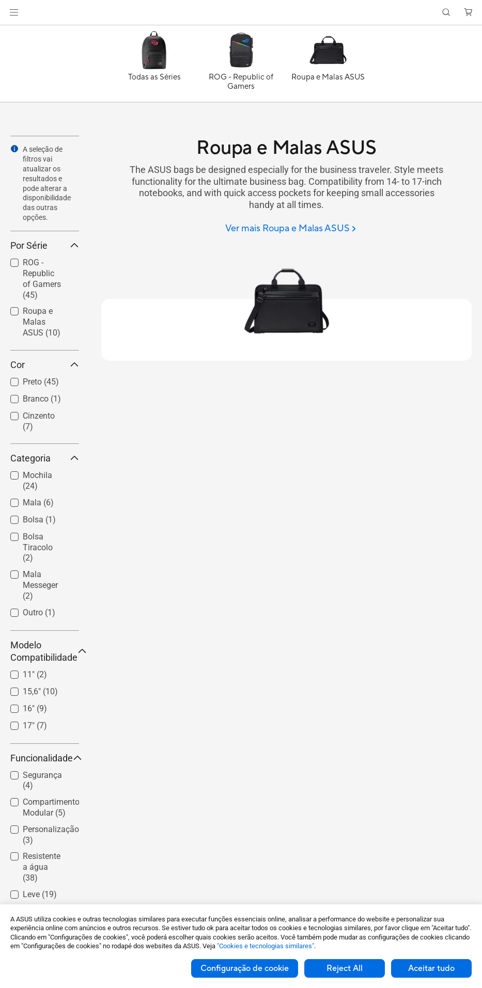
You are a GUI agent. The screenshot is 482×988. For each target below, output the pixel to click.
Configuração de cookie (244, 968)
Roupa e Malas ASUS (41, 322)
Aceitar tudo (431, 968)
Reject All (344, 968)
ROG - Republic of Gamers (42, 278)
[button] (14, 12)
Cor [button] (44, 364)
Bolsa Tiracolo (38, 547)
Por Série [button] (44, 245)
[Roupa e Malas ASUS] (328, 66)
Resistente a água (41, 867)
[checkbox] (40, 279)
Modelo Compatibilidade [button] (44, 651)
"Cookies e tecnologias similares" (265, 946)
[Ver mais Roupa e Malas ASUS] (290, 229)
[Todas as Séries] (154, 66)
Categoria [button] (44, 458)
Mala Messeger (40, 585)
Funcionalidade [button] (44, 758)
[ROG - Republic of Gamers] (241, 66)
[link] (241, 13)
